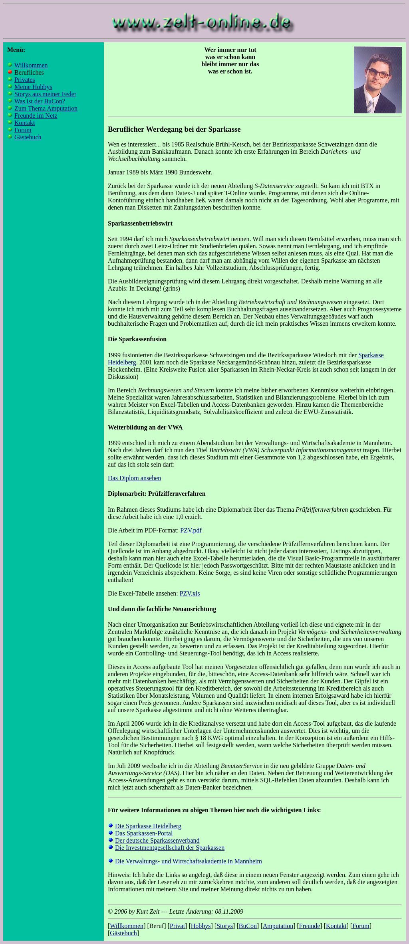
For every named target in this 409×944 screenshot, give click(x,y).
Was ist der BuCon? (39, 101)
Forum (23, 130)
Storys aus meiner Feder (45, 94)
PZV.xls (190, 593)
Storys (224, 925)
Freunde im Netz (36, 115)
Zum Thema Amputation (45, 108)
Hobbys (201, 925)
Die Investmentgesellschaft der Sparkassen (169, 847)
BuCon (248, 925)
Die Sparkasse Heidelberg (148, 826)
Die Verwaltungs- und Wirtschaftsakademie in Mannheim (188, 861)
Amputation (278, 925)
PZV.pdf (191, 530)
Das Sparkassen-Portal (144, 833)
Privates (24, 79)
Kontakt (24, 122)
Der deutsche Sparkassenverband (157, 840)
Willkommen (31, 65)
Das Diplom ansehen (134, 478)
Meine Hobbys (33, 86)
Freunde (309, 925)
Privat (177, 925)
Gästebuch (28, 137)
